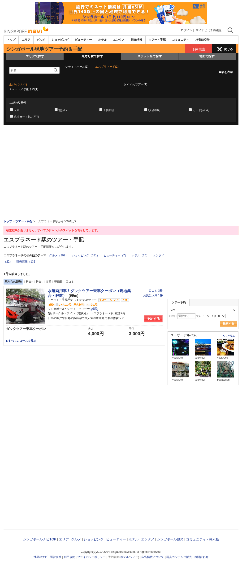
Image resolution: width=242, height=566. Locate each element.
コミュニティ (180, 39)
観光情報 (136, 39)
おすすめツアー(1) (135, 84)
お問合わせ (201, 557)
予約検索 (198, 49)
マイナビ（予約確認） (210, 30)
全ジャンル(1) (18, 84)
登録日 (58, 281)
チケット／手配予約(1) (23, 89)
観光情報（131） (27, 261)
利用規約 (69, 557)
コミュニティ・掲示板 (202, 539)
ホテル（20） (140, 255)
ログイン (186, 30)
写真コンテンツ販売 (179, 557)
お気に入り (153, 295)
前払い (62, 110)
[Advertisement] (121, 138)
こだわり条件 (17, 102)
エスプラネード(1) (107, 66)
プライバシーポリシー (91, 557)
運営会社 (55, 557)
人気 (16, 110)
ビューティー (83, 39)
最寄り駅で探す (92, 56)
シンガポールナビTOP (39, 539)
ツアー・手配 (157, 39)
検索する (228, 323)
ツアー (134, 557)
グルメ (41, 39)
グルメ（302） (58, 255)
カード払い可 (201, 110)
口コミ (69, 281)
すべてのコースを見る (21, 340)
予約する (153, 318)
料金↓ (39, 281)
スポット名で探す (149, 56)
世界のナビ (41, 557)
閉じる (228, 49)
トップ (11, 39)
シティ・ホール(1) (77, 66)
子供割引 (108, 110)
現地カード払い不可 (26, 116)
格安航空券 (202, 39)
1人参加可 (154, 110)
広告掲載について (152, 557)
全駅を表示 (226, 72)
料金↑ (29, 281)
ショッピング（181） (85, 255)
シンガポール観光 (170, 539)
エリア (26, 39)
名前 (48, 281)
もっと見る (228, 335)
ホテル (102, 39)
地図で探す (207, 56)
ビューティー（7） (116, 255)
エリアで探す (35, 56)
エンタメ (119, 39)
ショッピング (60, 39)
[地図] (94, 309)
